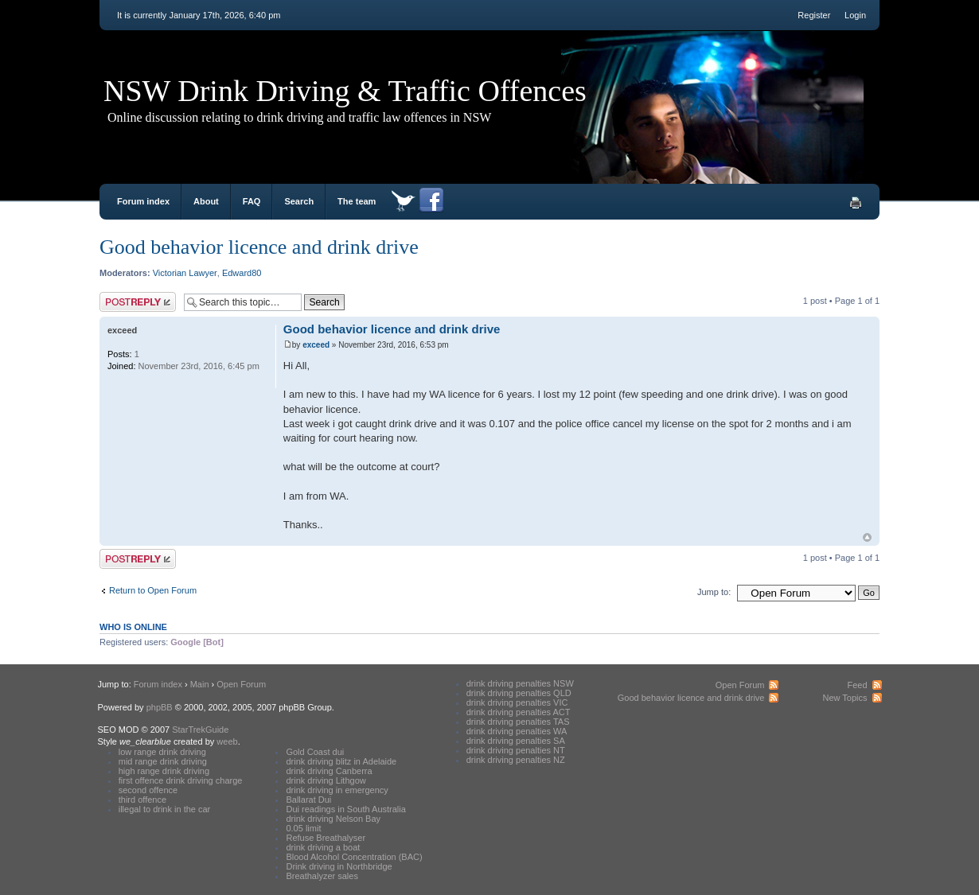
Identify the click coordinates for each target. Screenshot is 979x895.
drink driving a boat (323, 847)
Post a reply (137, 302)
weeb (226, 741)
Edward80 (242, 273)
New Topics (844, 697)
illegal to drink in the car (165, 809)
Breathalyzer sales (322, 876)
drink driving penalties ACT (518, 712)
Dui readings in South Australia (345, 809)
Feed (857, 685)
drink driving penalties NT (515, 750)
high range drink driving (164, 771)
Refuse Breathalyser (325, 837)
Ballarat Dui (308, 799)
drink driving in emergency (337, 790)
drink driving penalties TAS (518, 721)
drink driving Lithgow (325, 780)
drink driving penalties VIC (517, 702)
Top (867, 537)
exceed (316, 344)
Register (814, 15)
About (206, 201)
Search (299, 201)
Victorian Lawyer (185, 273)
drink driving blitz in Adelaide (341, 761)
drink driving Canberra (329, 771)
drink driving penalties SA (515, 740)
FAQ (252, 201)
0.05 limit (303, 828)
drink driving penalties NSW (520, 683)
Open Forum (241, 684)
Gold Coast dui (315, 752)
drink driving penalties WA (517, 731)
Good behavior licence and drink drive (259, 247)
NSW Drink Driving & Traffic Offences (345, 90)
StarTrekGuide (200, 729)
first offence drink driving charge (181, 780)
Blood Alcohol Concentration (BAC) (354, 857)
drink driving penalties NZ (515, 760)
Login (855, 15)
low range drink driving (162, 752)
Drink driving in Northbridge (339, 866)
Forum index (143, 201)
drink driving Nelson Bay (333, 818)
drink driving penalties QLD (518, 693)
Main (199, 684)
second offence (148, 790)
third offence (142, 799)
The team (356, 201)
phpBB (159, 707)
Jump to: (714, 592)
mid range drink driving (163, 761)
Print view (855, 203)
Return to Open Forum (153, 590)
